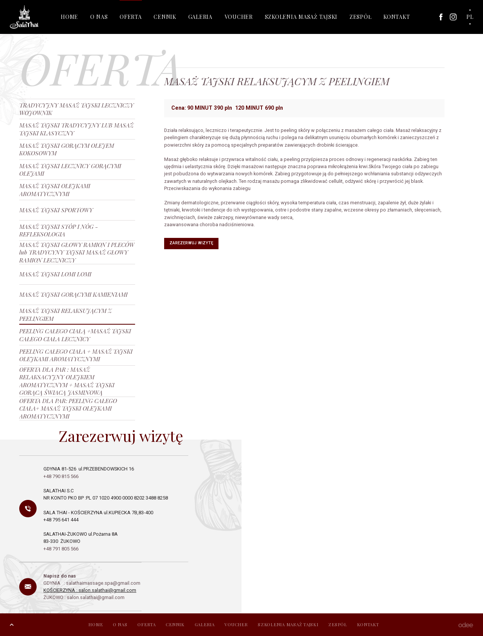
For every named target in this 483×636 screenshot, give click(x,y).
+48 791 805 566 (60, 549)
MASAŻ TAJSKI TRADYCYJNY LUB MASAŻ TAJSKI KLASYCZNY (76, 128)
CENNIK (165, 16)
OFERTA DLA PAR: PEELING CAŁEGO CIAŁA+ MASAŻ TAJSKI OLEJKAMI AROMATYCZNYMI (68, 408)
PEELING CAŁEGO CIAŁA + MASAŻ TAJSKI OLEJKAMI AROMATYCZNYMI (75, 355)
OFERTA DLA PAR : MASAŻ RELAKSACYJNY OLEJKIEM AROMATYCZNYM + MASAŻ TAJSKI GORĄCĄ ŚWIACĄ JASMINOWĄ (66, 381)
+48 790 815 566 (61, 476)
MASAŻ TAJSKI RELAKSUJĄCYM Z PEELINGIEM (65, 314)
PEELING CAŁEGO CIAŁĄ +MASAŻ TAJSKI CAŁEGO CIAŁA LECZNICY (75, 334)
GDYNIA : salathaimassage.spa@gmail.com (92, 583)
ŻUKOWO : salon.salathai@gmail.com (84, 597)
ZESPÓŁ (360, 16)
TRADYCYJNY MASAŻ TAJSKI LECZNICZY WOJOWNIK (76, 108)
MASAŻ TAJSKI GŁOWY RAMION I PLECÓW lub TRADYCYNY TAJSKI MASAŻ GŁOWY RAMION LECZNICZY (76, 252)
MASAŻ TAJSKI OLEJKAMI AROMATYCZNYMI (54, 189)
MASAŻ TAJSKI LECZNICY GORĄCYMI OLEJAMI (70, 169)
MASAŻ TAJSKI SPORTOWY (56, 210)
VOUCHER (239, 16)
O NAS (99, 16)
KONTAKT (396, 16)
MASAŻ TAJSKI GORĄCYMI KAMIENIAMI (73, 294)
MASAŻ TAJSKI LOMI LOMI (55, 274)
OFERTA (131, 16)
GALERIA (200, 16)
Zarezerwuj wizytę (191, 243)
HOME (69, 16)
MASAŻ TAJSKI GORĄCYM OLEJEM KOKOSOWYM (66, 149)
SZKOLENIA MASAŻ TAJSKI (301, 16)
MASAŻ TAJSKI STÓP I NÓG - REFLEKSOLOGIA (58, 230)
